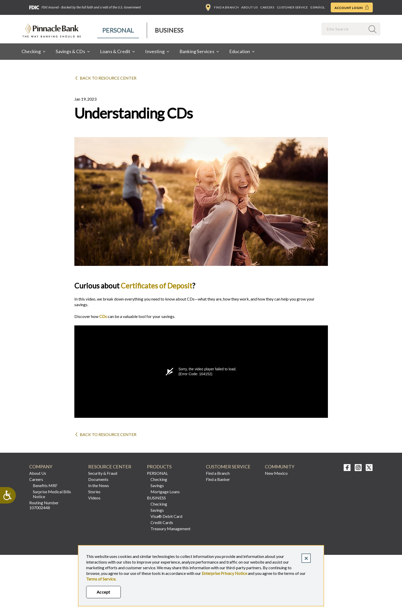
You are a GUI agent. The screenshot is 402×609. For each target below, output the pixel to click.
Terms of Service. (101, 578)
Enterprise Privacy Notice (224, 573)
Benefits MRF (45, 485)
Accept (103, 591)
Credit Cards (161, 522)
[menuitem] (118, 30)
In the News (98, 485)
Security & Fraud (102, 473)
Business (169, 30)
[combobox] (344, 28)
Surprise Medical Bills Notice (52, 494)
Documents (98, 479)
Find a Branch (222, 7)
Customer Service (292, 7)
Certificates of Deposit (156, 285)
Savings (157, 485)
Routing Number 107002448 (44, 505)
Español (317, 7)
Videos (94, 497)
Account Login (352, 7)
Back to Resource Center (108, 77)
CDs (103, 316)
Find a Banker (218, 479)
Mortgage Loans (165, 491)
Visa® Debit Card (166, 516)
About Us (249, 7)
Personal (118, 30)
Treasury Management (170, 528)
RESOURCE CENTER (109, 466)
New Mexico (276, 473)
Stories (94, 491)
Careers (267, 7)
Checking (158, 479)
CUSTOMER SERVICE (228, 466)
